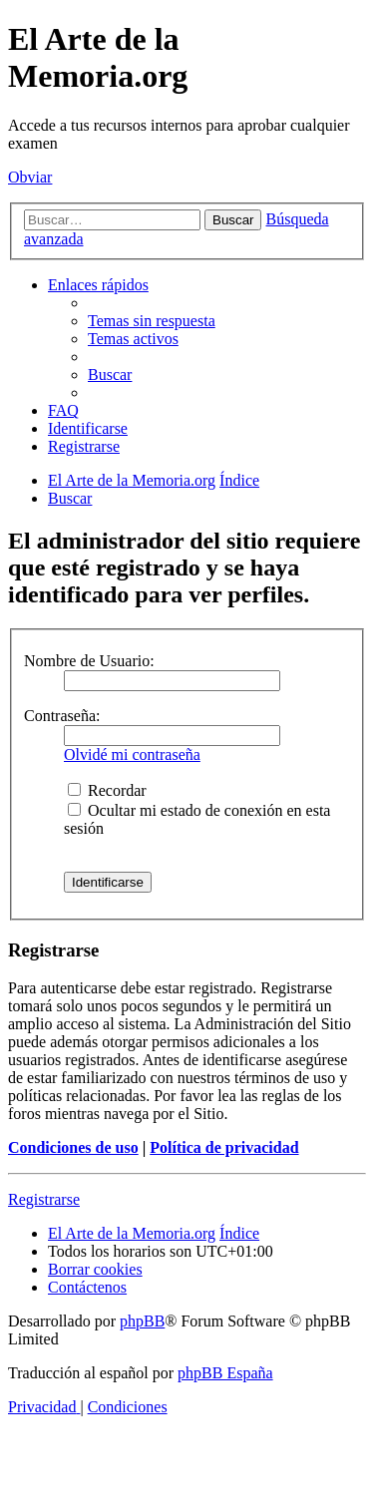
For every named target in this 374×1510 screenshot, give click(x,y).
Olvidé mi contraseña (132, 754)
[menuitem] (151, 320)
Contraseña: (62, 715)
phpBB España (225, 1372)
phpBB (142, 1321)
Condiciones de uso (73, 1147)
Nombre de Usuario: (89, 660)
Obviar (30, 177)
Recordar (107, 790)
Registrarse (44, 1199)
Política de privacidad (224, 1147)
